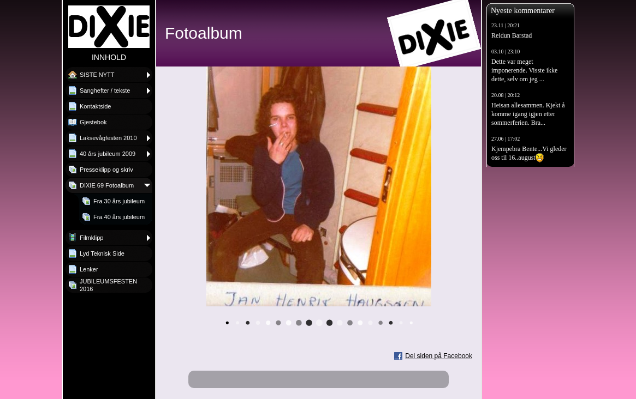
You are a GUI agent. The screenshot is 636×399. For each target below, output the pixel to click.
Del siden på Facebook (438, 356)
